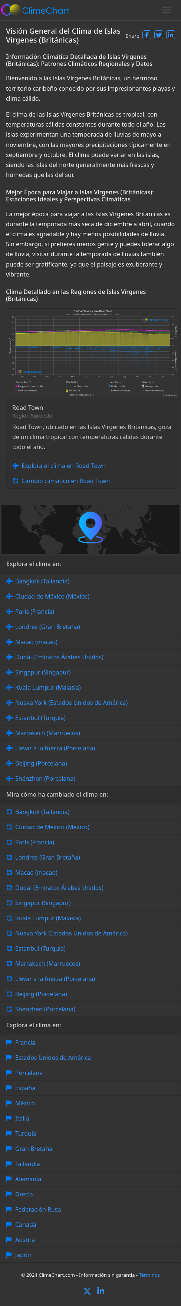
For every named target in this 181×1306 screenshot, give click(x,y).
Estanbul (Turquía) (40, 718)
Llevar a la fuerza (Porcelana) (55, 748)
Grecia (24, 1194)
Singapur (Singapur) (43, 672)
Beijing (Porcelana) (41, 763)
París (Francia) (34, 611)
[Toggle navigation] (167, 10)
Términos (149, 1275)
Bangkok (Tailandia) (42, 581)
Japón (23, 1255)
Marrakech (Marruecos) (47, 733)
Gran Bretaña (33, 1149)
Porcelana (29, 1073)
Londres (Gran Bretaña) (47, 627)
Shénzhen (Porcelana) (45, 778)
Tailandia (27, 1164)
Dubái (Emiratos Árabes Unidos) (59, 657)
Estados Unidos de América (53, 1058)
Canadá (25, 1224)
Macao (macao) (36, 642)
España (25, 1088)
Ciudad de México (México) (52, 596)
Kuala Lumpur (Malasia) (48, 687)
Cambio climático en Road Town (66, 481)
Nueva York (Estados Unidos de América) (71, 703)
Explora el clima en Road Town (64, 466)
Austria (25, 1240)
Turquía (25, 1133)
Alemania (28, 1179)
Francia (25, 1042)
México (25, 1103)
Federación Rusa (38, 1209)
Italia (22, 1118)
